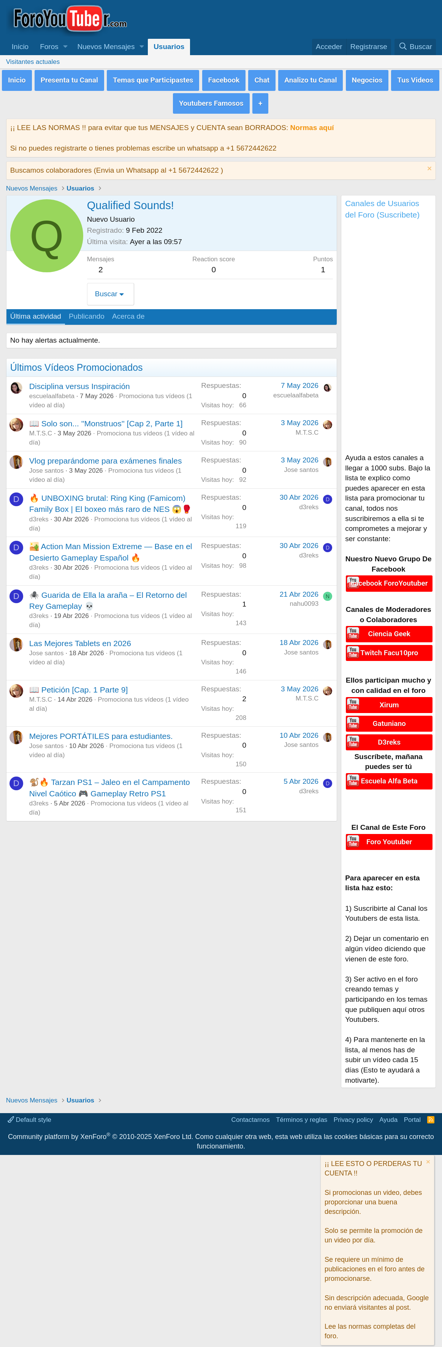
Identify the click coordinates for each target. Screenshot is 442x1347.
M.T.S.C (40, 430)
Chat (261, 79)
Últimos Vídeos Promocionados (76, 364)
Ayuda (388, 1113)
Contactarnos (250, 1113)
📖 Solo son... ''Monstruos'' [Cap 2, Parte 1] (106, 420)
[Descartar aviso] (428, 166)
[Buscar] (415, 47)
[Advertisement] (388, 336)
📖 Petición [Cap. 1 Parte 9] (78, 686)
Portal (412, 1113)
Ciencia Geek (389, 630)
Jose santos (46, 467)
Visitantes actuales (33, 61)
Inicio (20, 47)
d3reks (39, 516)
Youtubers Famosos (211, 100)
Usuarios (169, 47)
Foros (49, 47)
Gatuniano (389, 719)
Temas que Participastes (153, 79)
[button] (65, 47)
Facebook (224, 79)
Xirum (389, 701)
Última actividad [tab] (35, 313)
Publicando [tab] (87, 313)
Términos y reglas (301, 1113)
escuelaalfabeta (51, 393)
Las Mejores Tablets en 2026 (80, 640)
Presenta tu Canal (69, 79)
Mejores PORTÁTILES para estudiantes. (101, 733)
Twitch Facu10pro (389, 648)
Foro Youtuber (389, 835)
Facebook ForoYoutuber (389, 579)
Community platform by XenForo (100, 1130)
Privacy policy (353, 1113)
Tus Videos (415, 79)
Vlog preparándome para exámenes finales (105, 457)
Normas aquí (312, 125)
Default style (29, 1113)
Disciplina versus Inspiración (79, 383)
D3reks (389, 736)
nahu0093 (304, 600)
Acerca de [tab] (128, 313)
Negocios (367, 79)
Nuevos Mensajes (106, 47)
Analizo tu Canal (310, 79)
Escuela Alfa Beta (389, 774)
